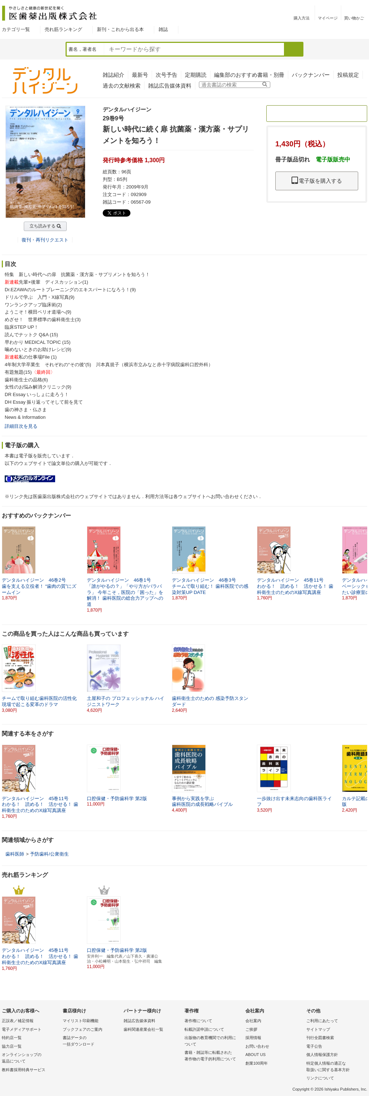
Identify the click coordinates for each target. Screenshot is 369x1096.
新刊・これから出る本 (120, 29)
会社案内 (253, 1021)
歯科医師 (14, 854)
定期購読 (195, 75)
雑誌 (163, 29)
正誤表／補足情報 (18, 1021)
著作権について (198, 1021)
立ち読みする (42, 225)
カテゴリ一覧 (16, 29)
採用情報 (253, 1037)
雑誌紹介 (113, 75)
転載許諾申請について (204, 1029)
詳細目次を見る (21, 426)
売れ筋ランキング (63, 29)
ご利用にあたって (322, 1021)
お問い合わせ (257, 1046)
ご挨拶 (251, 1029)
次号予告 (166, 75)
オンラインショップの (30, 1058)
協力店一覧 (12, 1046)
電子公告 (314, 1046)
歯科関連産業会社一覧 (143, 1029)
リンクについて (320, 1078)
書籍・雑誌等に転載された (213, 1056)
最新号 (140, 75)
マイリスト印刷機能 (80, 1021)
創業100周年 (256, 1063)
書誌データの (91, 1041)
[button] (362, 560)
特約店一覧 (12, 1037)
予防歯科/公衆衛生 (49, 854)
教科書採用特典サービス (23, 1070)
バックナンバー (311, 75)
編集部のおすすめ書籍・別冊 (249, 75)
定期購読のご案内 (316, 113)
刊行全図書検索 (320, 1037)
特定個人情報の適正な (335, 1067)
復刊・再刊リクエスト (45, 240)
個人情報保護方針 (322, 1054)
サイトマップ (318, 1029)
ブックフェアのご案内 (82, 1029)
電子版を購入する (317, 181)
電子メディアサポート (21, 1029)
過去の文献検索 (122, 86)
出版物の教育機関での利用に (213, 1041)
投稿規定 (348, 75)
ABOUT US (255, 1054)
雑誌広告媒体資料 (169, 86)
